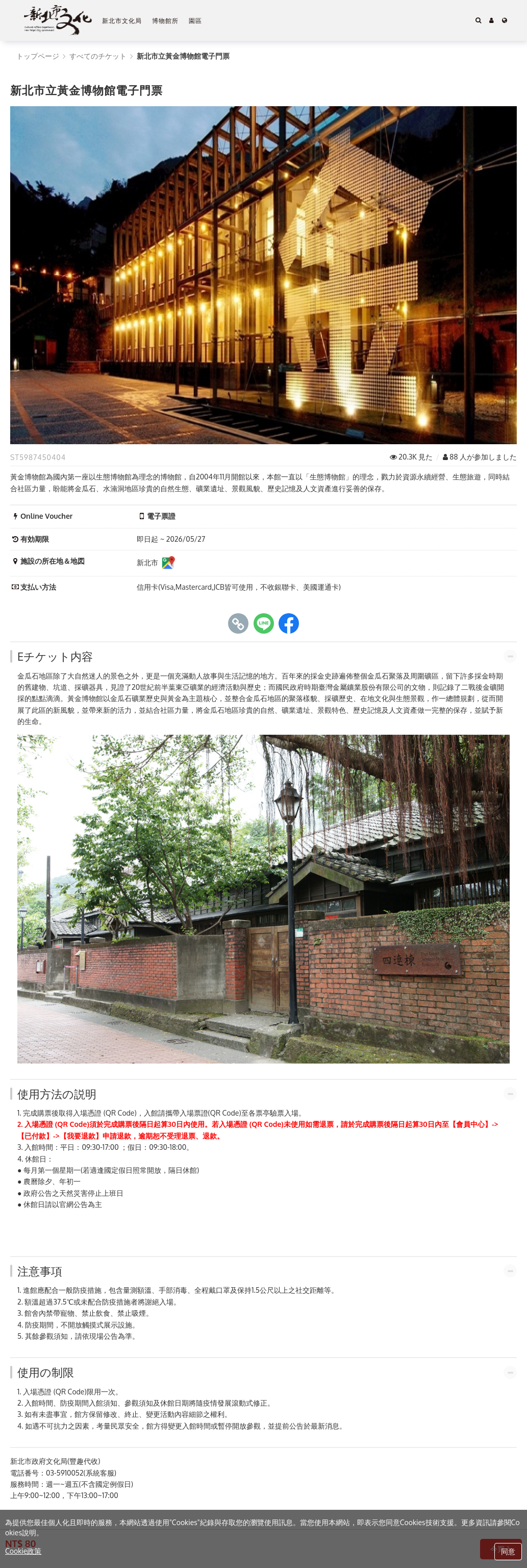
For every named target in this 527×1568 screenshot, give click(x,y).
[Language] (504, 20)
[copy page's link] (238, 623)
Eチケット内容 (55, 656)
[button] (491, 20)
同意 (508, 1551)
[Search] (478, 20)
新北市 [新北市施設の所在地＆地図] (156, 563)
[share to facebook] (289, 623)
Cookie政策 (23, 1551)
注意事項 (39, 1271)
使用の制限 (45, 1372)
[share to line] (264, 623)
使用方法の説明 (56, 1094)
